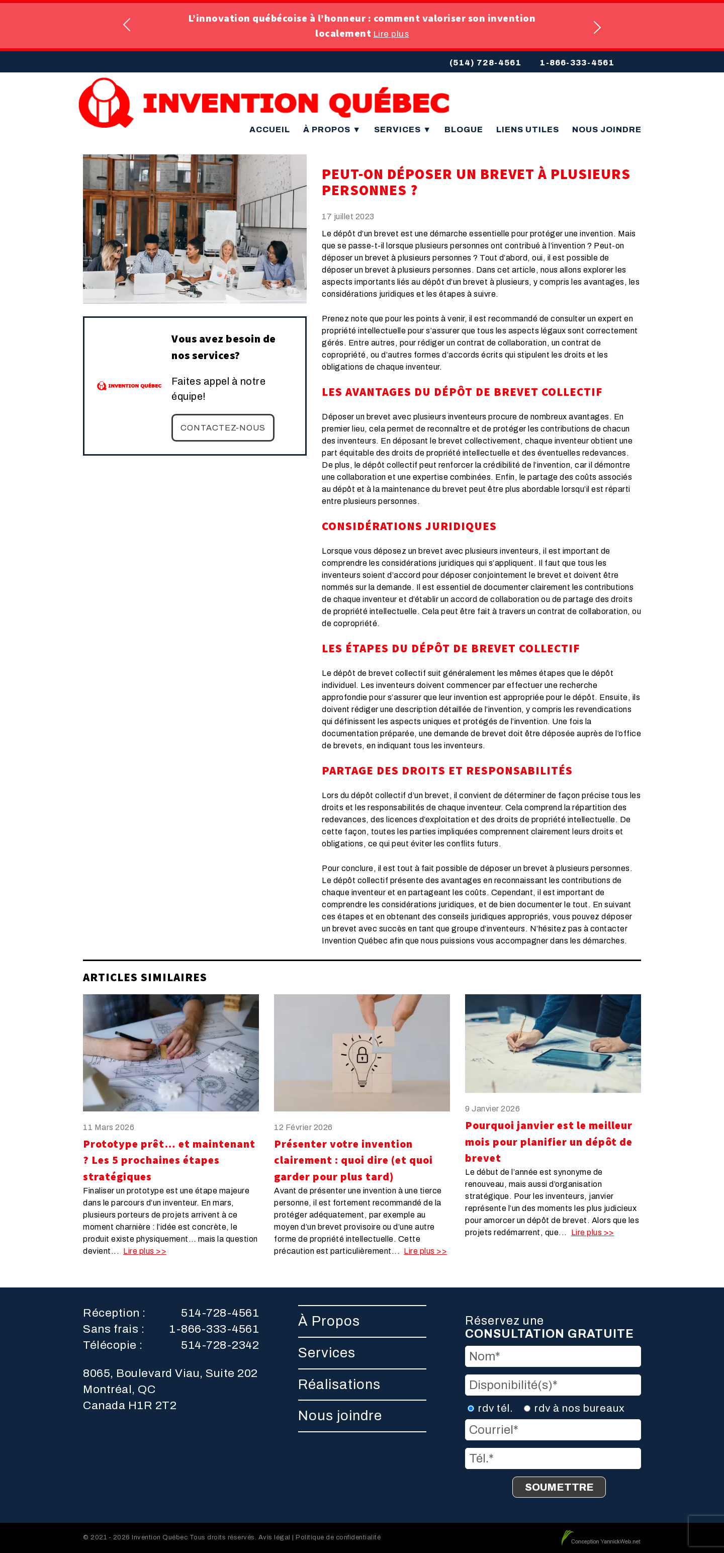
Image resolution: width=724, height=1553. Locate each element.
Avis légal (274, 1537)
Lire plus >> (144, 1251)
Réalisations (339, 1384)
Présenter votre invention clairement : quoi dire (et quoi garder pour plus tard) (353, 1160)
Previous (127, 26)
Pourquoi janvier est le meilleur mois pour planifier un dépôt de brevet (548, 1141)
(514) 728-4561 (485, 62)
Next (596, 26)
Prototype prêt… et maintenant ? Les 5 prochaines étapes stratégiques (169, 1160)
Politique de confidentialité (338, 1537)
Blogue (463, 129)
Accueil (269, 129)
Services (402, 129)
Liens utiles (527, 129)
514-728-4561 (220, 1313)
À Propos (332, 129)
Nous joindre (607, 129)
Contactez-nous (222, 427)
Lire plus (391, 34)
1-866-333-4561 (576, 62)
